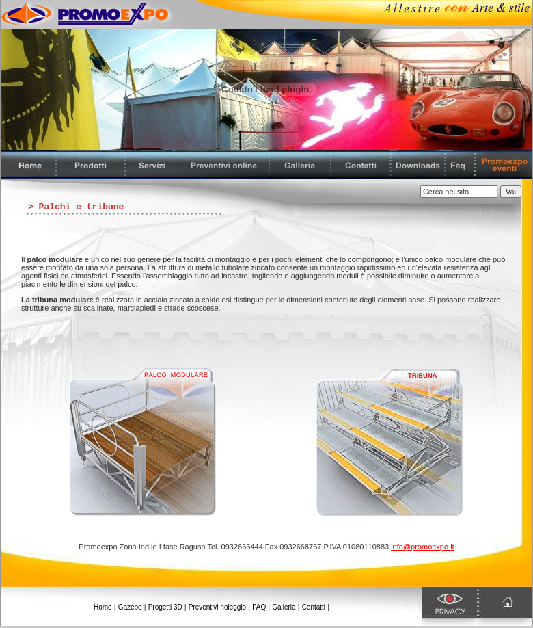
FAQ (259, 607)
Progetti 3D (165, 607)
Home (103, 607)
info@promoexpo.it (422, 546)
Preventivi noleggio (218, 607)
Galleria (283, 607)
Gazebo (130, 607)
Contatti (313, 607)
